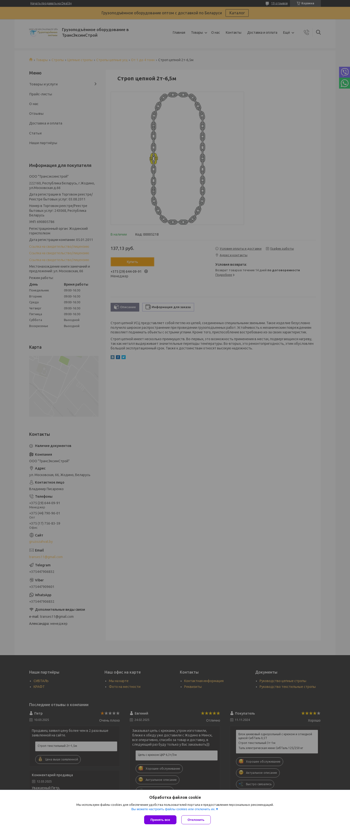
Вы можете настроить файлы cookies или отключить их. (173, 809)
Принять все (160, 820)
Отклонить (196, 820)
